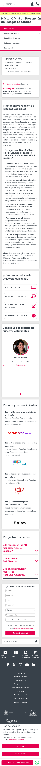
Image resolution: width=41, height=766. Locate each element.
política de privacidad (14, 627)
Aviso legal (20, 691)
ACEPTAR (20, 746)
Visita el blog (11, 641)
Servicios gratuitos (11, 84)
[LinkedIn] (33, 665)
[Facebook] (8, 665)
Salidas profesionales (12, 43)
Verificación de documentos (20, 687)
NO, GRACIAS (20, 754)
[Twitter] (14, 665)
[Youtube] (27, 665)
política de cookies (16, 740)
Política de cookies (20, 702)
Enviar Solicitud (20, 633)
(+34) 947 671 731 (20, 680)
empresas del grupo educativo (23, 628)
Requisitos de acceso (12, 38)
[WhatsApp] (37, 762)
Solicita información (20, 676)
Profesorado (8, 48)
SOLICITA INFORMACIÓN (17, 763)
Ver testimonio (20, 365)
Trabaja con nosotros (20, 684)
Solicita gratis (9, 89)
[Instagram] (20, 665)
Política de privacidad (21, 698)
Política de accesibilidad (20, 695)
